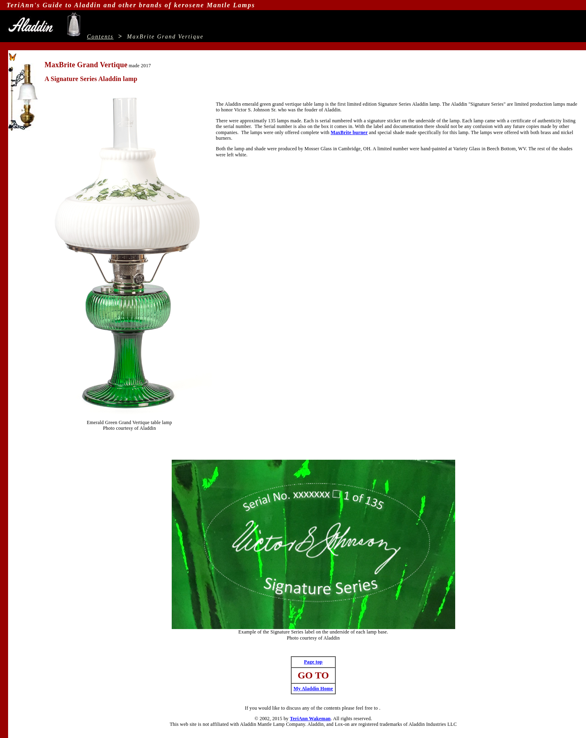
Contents (100, 37)
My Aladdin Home (313, 688)
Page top (313, 662)
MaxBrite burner (349, 132)
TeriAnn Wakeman (310, 718)
